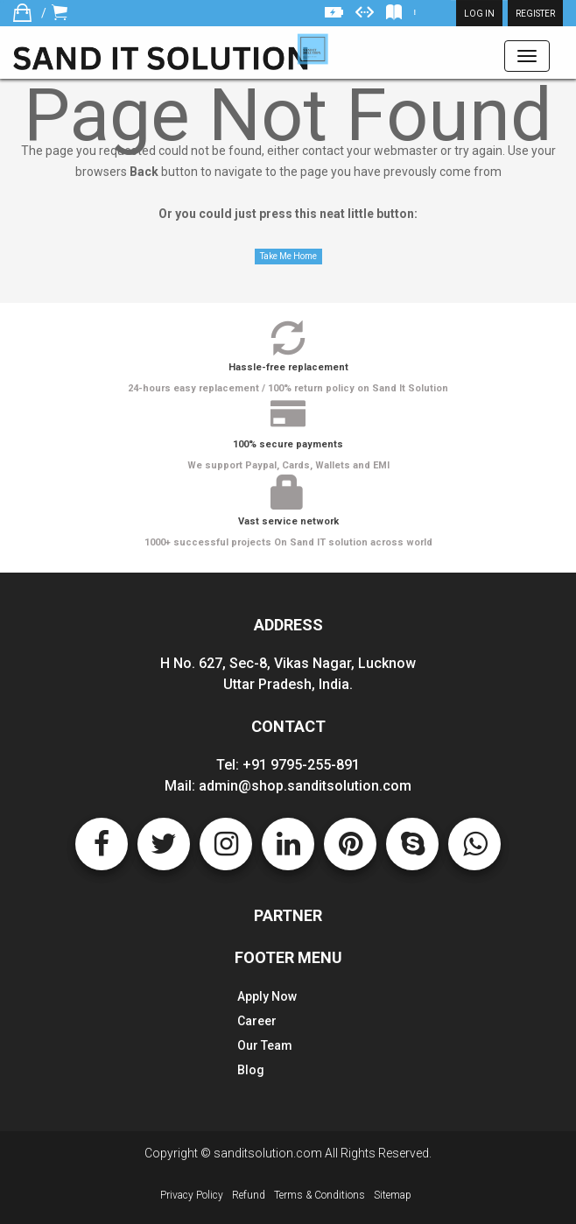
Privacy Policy (191, 1195)
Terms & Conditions (319, 1195)
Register (535, 13)
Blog (250, 1070)
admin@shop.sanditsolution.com (305, 785)
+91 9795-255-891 (301, 764)
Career (257, 1021)
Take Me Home (288, 256)
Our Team (264, 1045)
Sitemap (392, 1195)
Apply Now (267, 996)
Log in (479, 13)
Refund (248, 1195)
